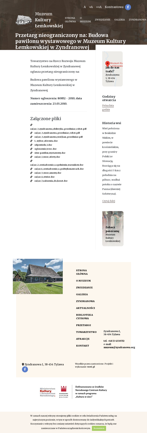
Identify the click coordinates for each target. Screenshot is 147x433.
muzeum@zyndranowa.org (119, 347)
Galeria (119, 19)
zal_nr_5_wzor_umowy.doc (45, 173)
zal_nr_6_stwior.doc (42, 177)
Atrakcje (83, 338)
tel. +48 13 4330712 (114, 341)
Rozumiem (99, 428)
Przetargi (83, 325)
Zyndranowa (85, 301)
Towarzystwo (86, 332)
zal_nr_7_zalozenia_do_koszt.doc (49, 181)
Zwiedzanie (102, 19)
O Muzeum (85, 19)
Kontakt (82, 345)
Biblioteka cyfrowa (84, 316)
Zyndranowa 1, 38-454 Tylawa (43, 364)
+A (91, 7)
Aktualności (85, 308)
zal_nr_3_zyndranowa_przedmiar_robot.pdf (55, 133)
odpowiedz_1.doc (41, 145)
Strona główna (70, 19)
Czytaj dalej (108, 201)
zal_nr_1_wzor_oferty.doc (45, 157)
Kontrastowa (114, 7)
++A (99, 7)
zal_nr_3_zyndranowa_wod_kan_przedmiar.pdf (56, 137)
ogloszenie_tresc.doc (43, 149)
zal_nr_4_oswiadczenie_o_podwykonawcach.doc (57, 169)
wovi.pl (91, 367)
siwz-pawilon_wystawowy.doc (47, 153)
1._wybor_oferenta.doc (44, 141)
